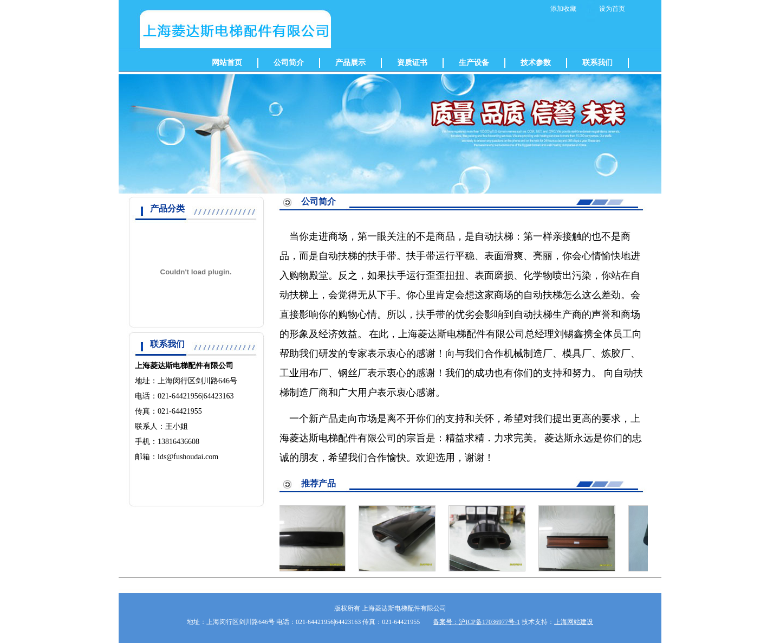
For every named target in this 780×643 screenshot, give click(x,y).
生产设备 (474, 63)
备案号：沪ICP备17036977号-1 (476, 622)
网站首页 (227, 63)
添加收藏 (563, 8)
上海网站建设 (573, 622)
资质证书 (412, 63)
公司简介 (289, 63)
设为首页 (612, 8)
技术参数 (536, 63)
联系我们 (597, 63)
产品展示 (350, 63)
